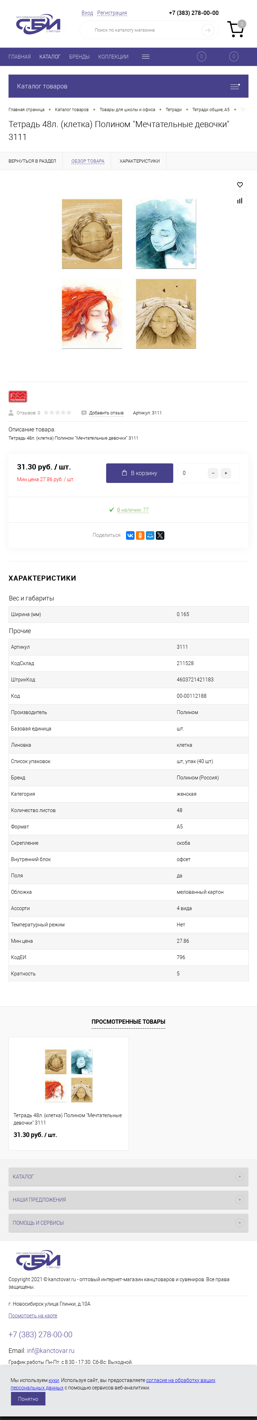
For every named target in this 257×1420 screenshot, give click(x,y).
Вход (87, 13)
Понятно (28, 1399)
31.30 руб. (35, 1135)
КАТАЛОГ (50, 57)
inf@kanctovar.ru (51, 1350)
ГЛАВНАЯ (20, 57)
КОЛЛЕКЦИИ (113, 57)
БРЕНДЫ (79, 57)
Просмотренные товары (128, 1021)
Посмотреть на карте (33, 1315)
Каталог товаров (128, 86)
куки (54, 1380)
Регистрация (112, 13)
